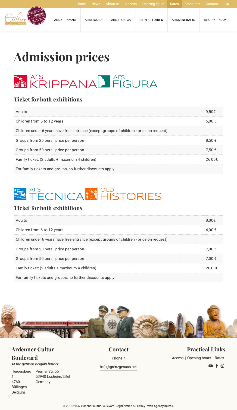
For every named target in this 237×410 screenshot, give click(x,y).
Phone (117, 358)
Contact (212, 4)
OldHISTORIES (151, 20)
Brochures (192, 4)
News (95, 4)
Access (131, 4)
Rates (174, 4)
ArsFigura (94, 20)
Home (81, 4)
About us (113, 4)
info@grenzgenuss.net (118, 367)
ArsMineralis (183, 20)
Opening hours (153, 4)
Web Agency (155, 406)
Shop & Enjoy (215, 20)
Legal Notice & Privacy (130, 406)
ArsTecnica (121, 20)
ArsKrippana (65, 20)
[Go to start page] (25, 15)
